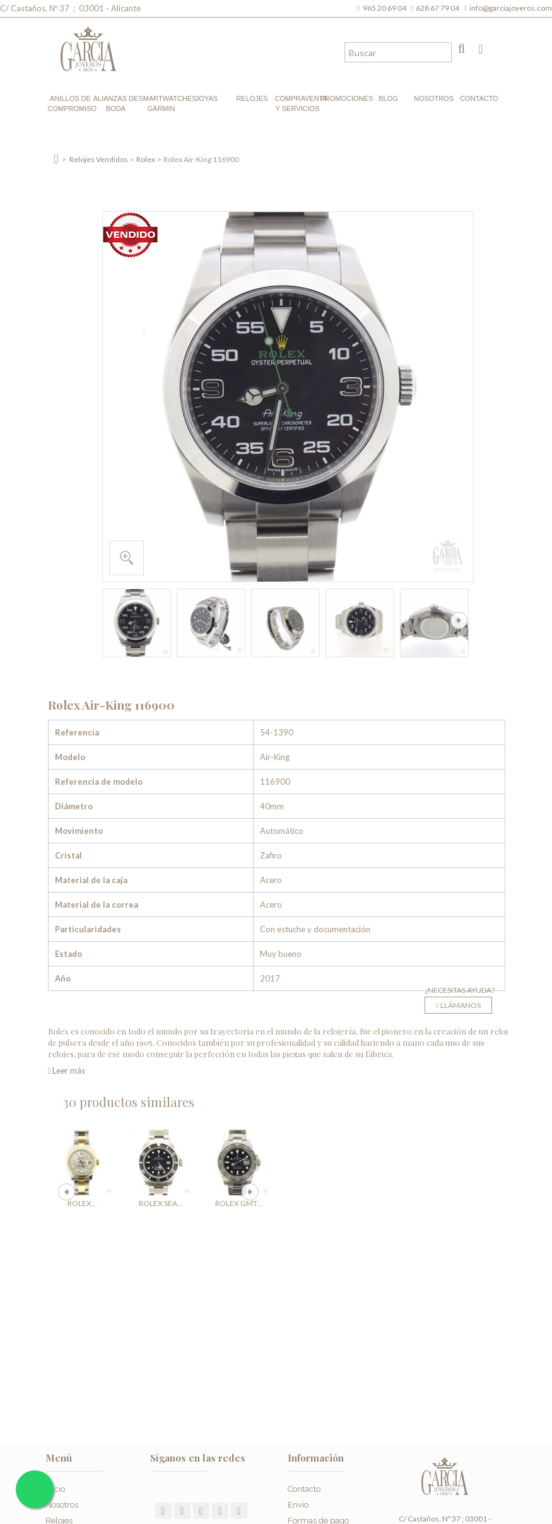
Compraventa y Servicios (297, 103)
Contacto (479, 98)
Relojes (251, 98)
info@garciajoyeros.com (510, 8)
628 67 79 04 (439, 8)
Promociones (343, 98)
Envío (298, 1504)
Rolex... (82, 1203)
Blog (388, 98)
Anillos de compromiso (70, 103)
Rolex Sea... (161, 1203)
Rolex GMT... (238, 1203)
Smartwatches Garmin (161, 103)
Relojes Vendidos (98, 159)
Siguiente (459, 620)
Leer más (67, 1070)
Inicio (55, 1489)
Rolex (145, 159)
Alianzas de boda (116, 103)
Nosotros (434, 98)
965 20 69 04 (386, 8)
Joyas (207, 98)
